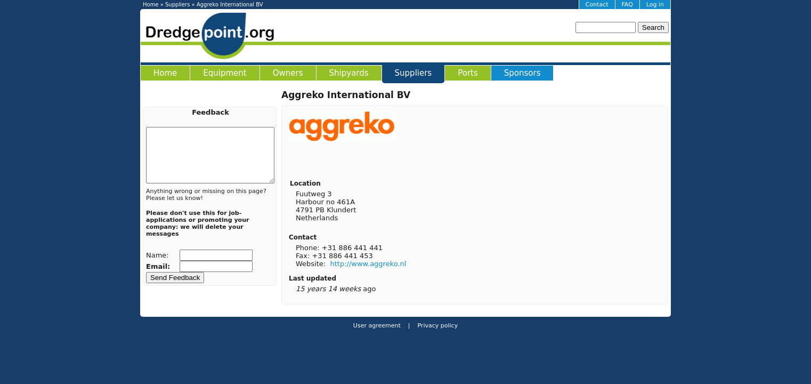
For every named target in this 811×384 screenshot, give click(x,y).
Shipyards (349, 73)
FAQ (627, 4)
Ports (468, 73)
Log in (655, 4)
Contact (597, 4)
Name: (158, 255)
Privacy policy (437, 325)
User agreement (377, 325)
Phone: (309, 248)
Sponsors (522, 73)
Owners (288, 73)
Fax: (304, 256)
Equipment (224, 73)
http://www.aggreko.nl (368, 264)
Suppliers (177, 4)
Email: (159, 266)
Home (151, 4)
